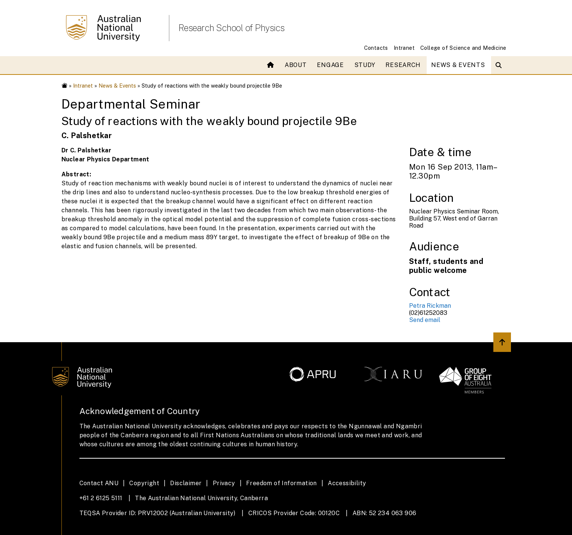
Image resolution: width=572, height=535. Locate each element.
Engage (330, 65)
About (296, 65)
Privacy (224, 483)
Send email (424, 319)
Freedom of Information (281, 483)
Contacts (376, 48)
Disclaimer (186, 483)
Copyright (144, 483)
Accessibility (347, 483)
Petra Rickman (430, 305)
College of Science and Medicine (463, 48)
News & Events (458, 65)
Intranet (404, 48)
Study (364, 65)
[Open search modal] (500, 65)
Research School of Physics (231, 27)
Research (403, 65)
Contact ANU (98, 483)
